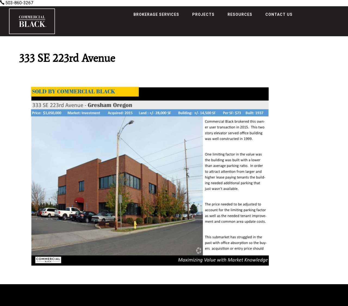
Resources (240, 14)
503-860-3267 (16, 2)
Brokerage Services (156, 14)
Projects (203, 14)
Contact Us (279, 14)
